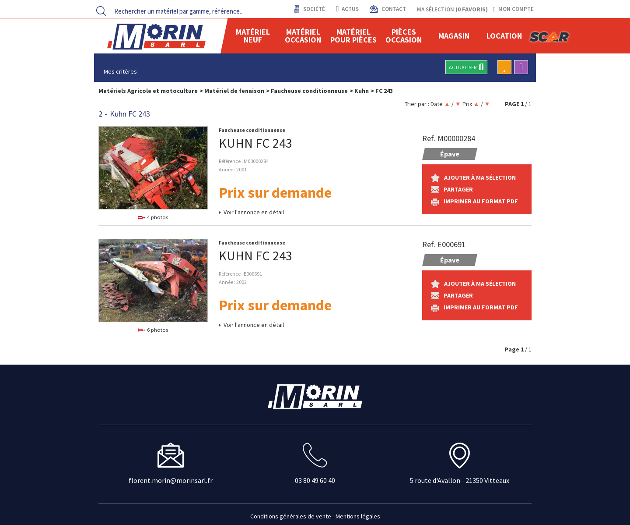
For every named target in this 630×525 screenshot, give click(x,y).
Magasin (453, 36)
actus (347, 9)
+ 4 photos (153, 217)
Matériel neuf (253, 36)
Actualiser (466, 67)
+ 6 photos (153, 329)
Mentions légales (358, 516)
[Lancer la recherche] (101, 11)
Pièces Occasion (403, 36)
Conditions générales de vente (290, 516)
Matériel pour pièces (353, 36)
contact (393, 9)
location (504, 36)
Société (313, 9)
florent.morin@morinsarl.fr (171, 480)
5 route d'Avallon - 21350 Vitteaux (459, 480)
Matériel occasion (303, 36)
